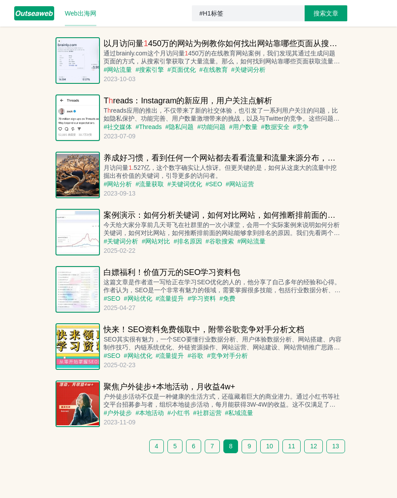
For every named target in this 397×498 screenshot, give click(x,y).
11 (291, 446)
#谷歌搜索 (220, 241)
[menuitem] (34, 13)
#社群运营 (207, 412)
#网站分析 (117, 184)
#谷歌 (195, 355)
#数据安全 (275, 126)
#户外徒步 (117, 412)
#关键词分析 (248, 69)
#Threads (148, 126)
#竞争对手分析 (227, 355)
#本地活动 (149, 412)
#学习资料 (201, 298)
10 (269, 446)
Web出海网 (80, 13)
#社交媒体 (117, 126)
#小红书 (178, 412)
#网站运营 (240, 184)
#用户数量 (243, 126)
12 (313, 446)
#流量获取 (149, 184)
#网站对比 (156, 241)
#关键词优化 (184, 184)
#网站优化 (138, 298)
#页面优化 (181, 69)
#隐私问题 (179, 126)
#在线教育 (213, 69)
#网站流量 (117, 69)
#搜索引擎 (149, 69)
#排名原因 (188, 241)
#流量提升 (170, 298)
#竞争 (301, 126)
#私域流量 (239, 412)
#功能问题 (211, 126)
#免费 (227, 298)
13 (335, 446)
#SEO (214, 184)
